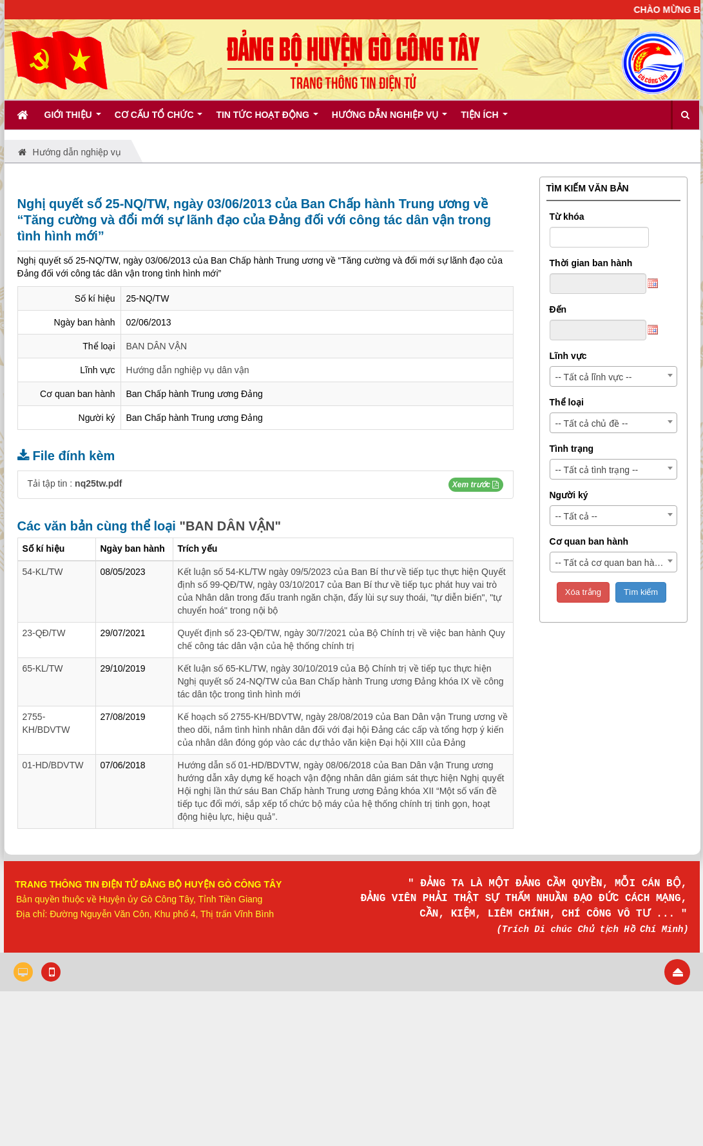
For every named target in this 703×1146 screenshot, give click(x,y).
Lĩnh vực (568, 356)
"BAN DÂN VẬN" (230, 526)
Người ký (569, 495)
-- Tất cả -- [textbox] (576, 516)
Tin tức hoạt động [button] (267, 119)
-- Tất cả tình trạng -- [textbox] (597, 470)
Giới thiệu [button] (72, 119)
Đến (558, 309)
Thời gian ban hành (591, 263)
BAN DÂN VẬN (157, 346)
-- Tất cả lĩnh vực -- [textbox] (593, 377)
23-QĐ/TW (44, 633)
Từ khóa (567, 216)
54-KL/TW (43, 572)
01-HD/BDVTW (53, 765)
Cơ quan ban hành (589, 541)
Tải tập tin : (75, 483)
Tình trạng (572, 448)
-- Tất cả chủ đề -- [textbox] (591, 423)
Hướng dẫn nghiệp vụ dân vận (187, 370)
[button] (475, 484)
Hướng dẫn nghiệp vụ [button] (389, 119)
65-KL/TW (43, 668)
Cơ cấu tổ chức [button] (159, 119)
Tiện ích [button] (484, 119)
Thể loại (567, 402)
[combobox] (613, 376)
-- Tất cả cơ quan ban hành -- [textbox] (614, 563)
